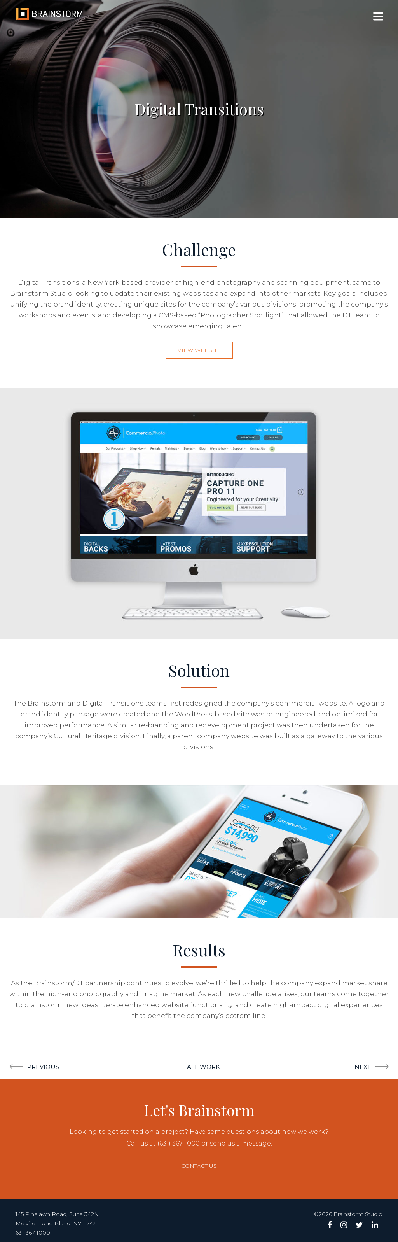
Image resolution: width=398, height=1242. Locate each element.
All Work (203, 1066)
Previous (43, 1066)
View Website (199, 350)
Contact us (199, 1165)
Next (362, 1066)
